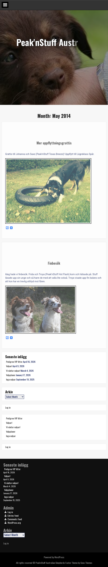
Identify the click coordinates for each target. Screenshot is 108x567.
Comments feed (15, 519)
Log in (7, 407)
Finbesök (54, 263)
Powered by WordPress (54, 557)
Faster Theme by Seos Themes (78, 562)
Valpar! (9, 366)
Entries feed (13, 515)
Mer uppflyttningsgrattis (54, 142)
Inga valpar (11, 379)
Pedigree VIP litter (14, 361)
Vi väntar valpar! (13, 370)
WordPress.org (14, 522)
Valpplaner (10, 375)
